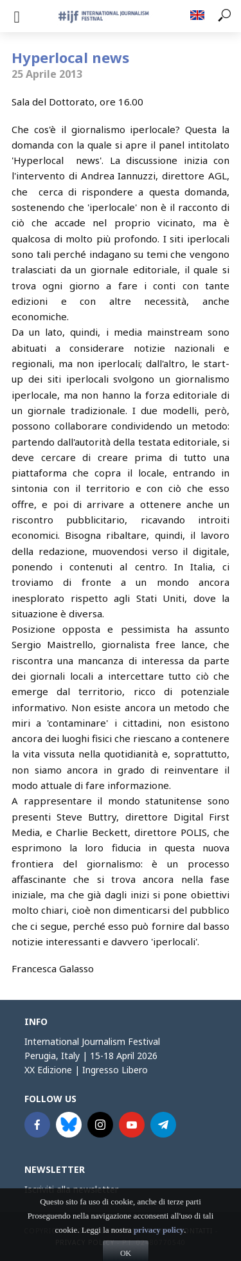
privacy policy (159, 1242)
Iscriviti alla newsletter (71, 1189)
